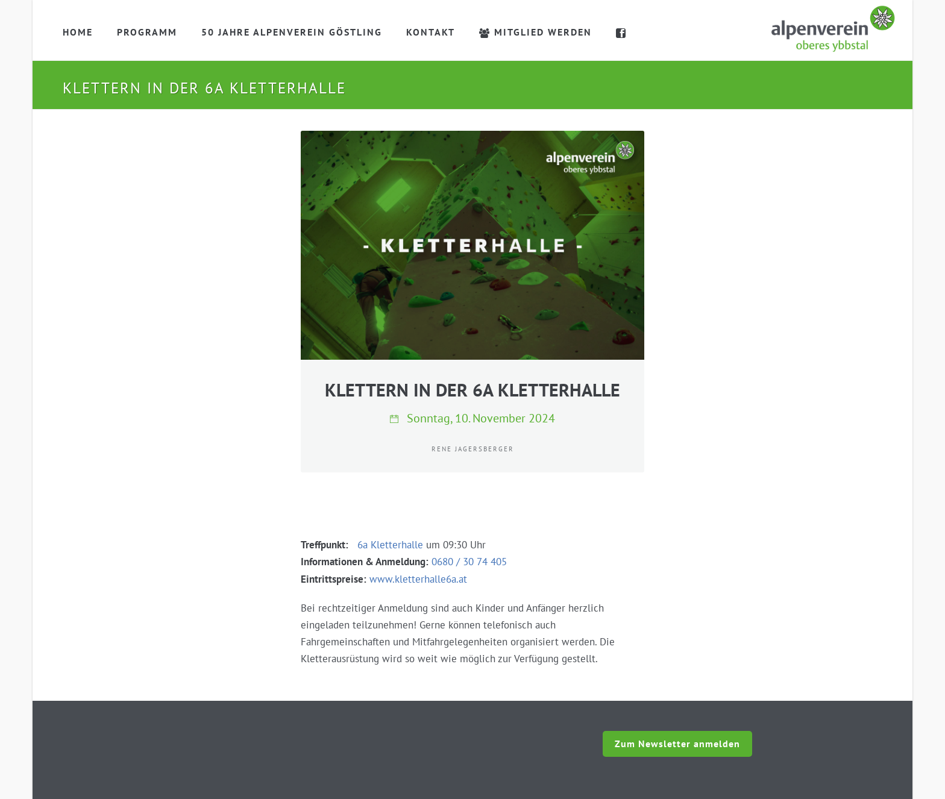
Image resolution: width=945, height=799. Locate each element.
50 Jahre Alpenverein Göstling (291, 32)
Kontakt (430, 32)
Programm (147, 32)
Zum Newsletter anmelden (677, 744)
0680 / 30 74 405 (469, 561)
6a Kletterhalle (390, 544)
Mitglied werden (535, 32)
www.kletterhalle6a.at (418, 579)
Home (78, 32)
